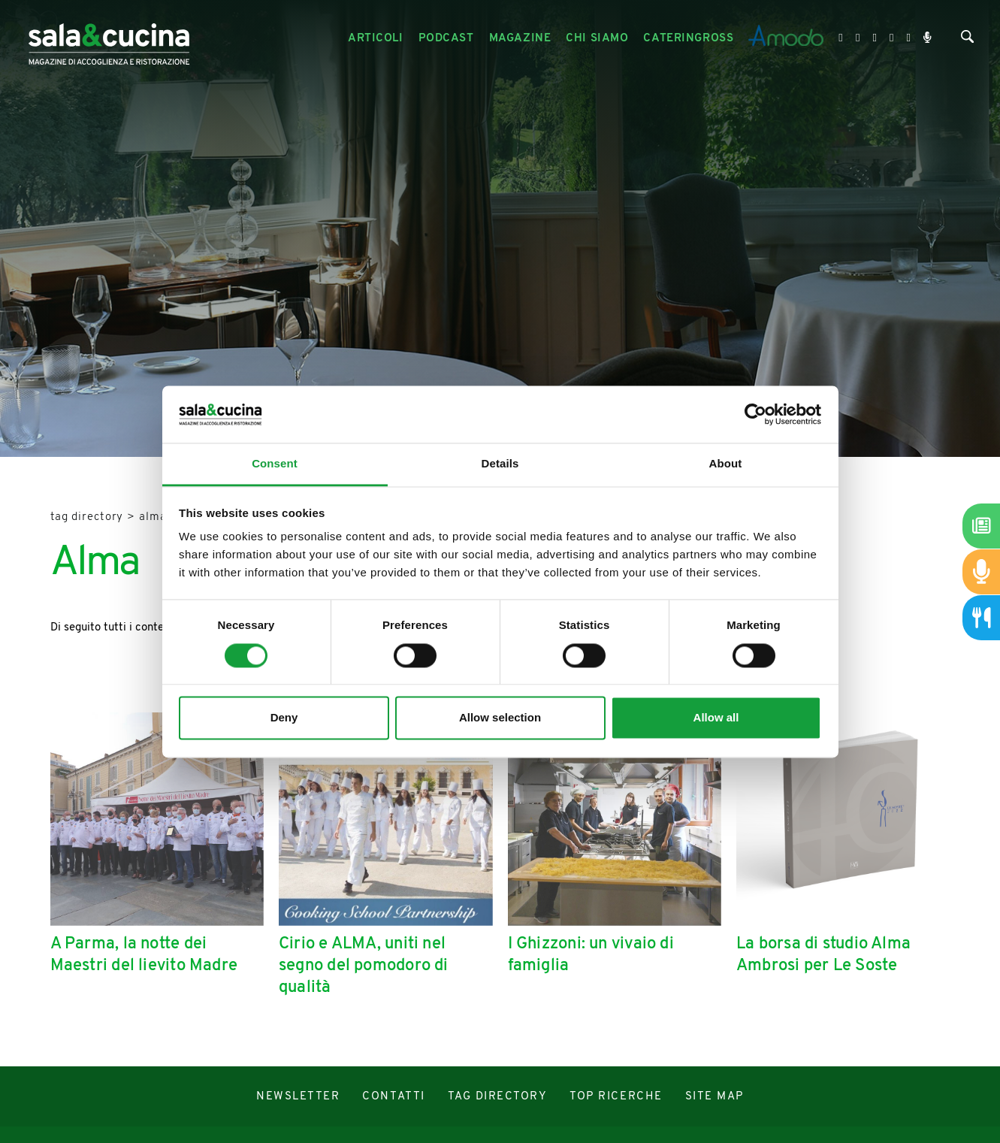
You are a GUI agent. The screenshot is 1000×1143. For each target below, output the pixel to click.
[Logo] (109, 39)
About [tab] (725, 464)
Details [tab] (500, 464)
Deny (284, 718)
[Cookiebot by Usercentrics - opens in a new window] (755, 414)
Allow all (716, 718)
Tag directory (87, 517)
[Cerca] (967, 40)
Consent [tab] (275, 464)
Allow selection (500, 718)
